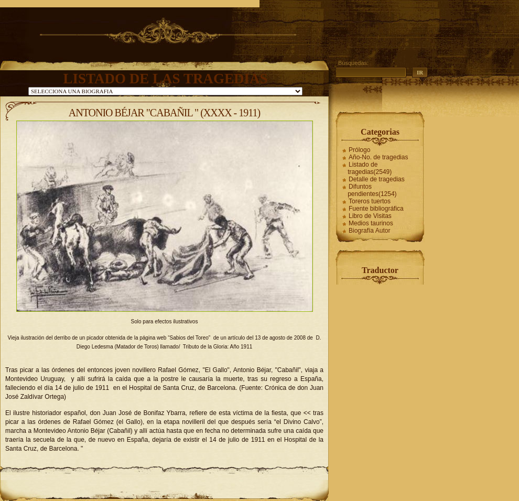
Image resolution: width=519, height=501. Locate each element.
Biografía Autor (369, 230)
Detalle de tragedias (377, 179)
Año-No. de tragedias (378, 157)
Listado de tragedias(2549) (370, 168)
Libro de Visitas (370, 216)
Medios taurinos (371, 223)
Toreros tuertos (370, 201)
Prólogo (359, 150)
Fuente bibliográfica (376, 208)
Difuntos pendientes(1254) (372, 190)
